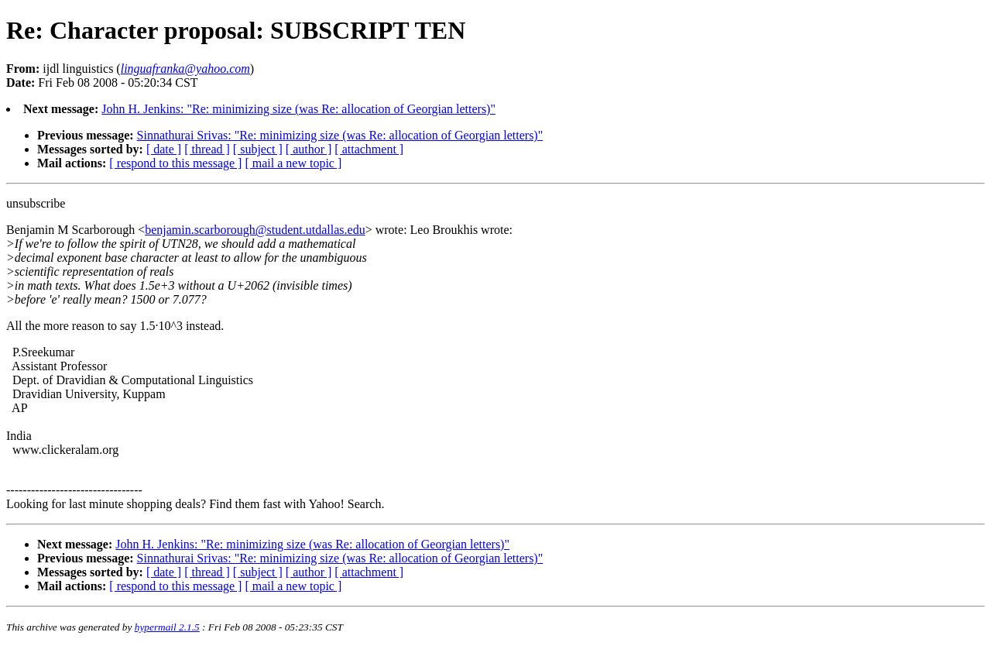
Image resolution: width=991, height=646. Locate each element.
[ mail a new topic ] (293, 163)
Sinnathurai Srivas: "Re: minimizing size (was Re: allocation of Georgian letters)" (340, 135)
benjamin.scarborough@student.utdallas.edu (255, 229)
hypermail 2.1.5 (167, 627)
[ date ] (163, 149)
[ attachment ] (368, 149)
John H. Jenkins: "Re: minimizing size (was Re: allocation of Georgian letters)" (298, 108)
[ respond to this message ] (175, 163)
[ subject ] (258, 149)
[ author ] (309, 149)
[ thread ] (207, 149)
